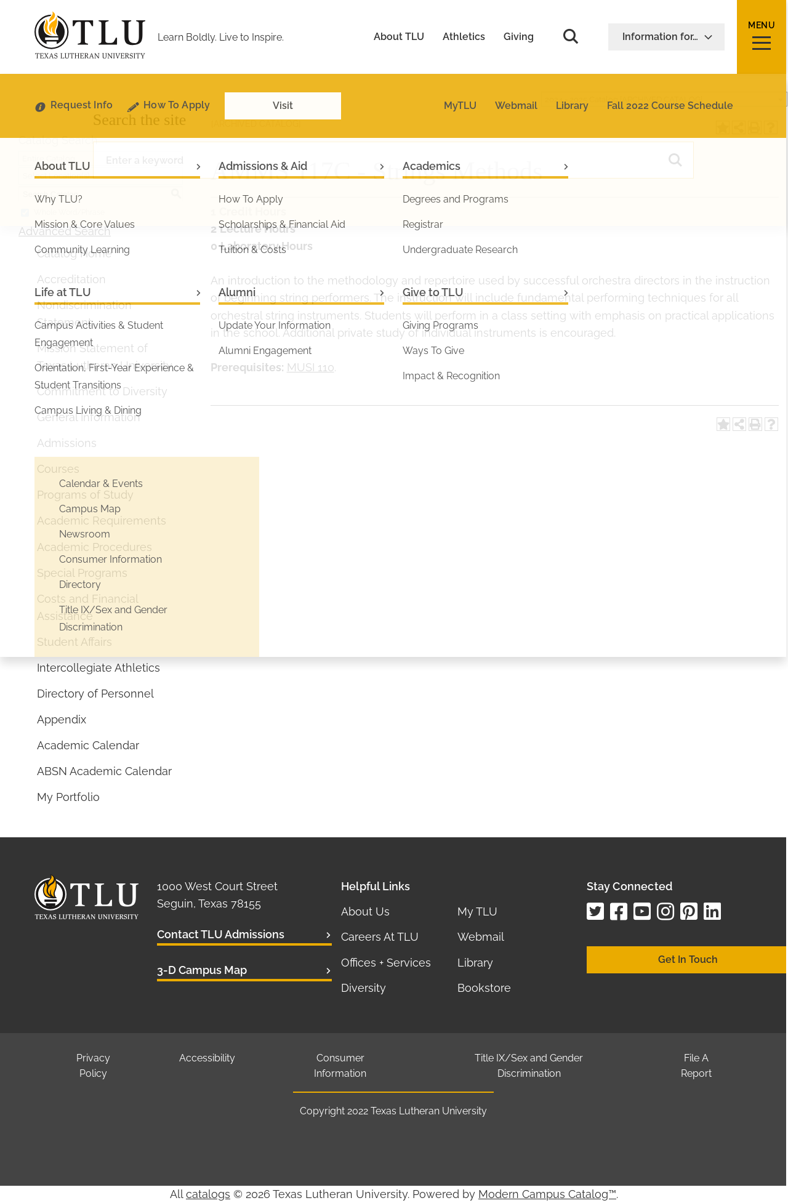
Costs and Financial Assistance (87, 607)
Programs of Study (85, 494)
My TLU (477, 911)
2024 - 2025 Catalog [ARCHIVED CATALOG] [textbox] (623, 99)
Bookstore (484, 987)
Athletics (464, 37)
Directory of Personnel (95, 693)
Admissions (67, 443)
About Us (365, 911)
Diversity (363, 987)
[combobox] (664, 99)
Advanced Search (64, 231)
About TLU (399, 37)
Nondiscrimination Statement (84, 314)
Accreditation (71, 279)
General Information (88, 417)
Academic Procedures (94, 547)
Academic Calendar (88, 745)
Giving (519, 37)
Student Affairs (74, 641)
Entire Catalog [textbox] (48, 158)
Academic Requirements (101, 520)
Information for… (667, 36)
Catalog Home (74, 253)
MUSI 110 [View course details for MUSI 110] (310, 367)
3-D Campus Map (202, 970)
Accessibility (207, 1058)
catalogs (208, 1194)
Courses (58, 468)
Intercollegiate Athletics (98, 667)
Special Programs (82, 572)
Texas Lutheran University (429, 1111)
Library (475, 962)
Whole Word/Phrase (69, 212)
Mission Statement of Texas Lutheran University (104, 357)
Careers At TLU (380, 936)
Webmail (480, 936)
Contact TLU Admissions (220, 934)
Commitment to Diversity (102, 391)
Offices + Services (386, 962)
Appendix (61, 719)
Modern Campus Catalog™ (547, 1194)
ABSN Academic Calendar (104, 771)
